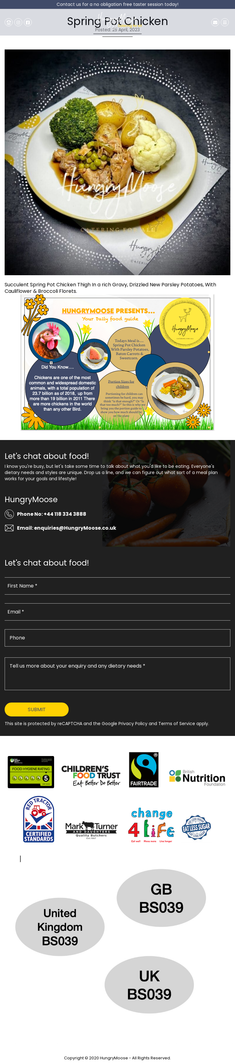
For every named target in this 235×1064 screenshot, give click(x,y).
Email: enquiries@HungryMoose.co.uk (66, 528)
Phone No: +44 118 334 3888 (51, 514)
